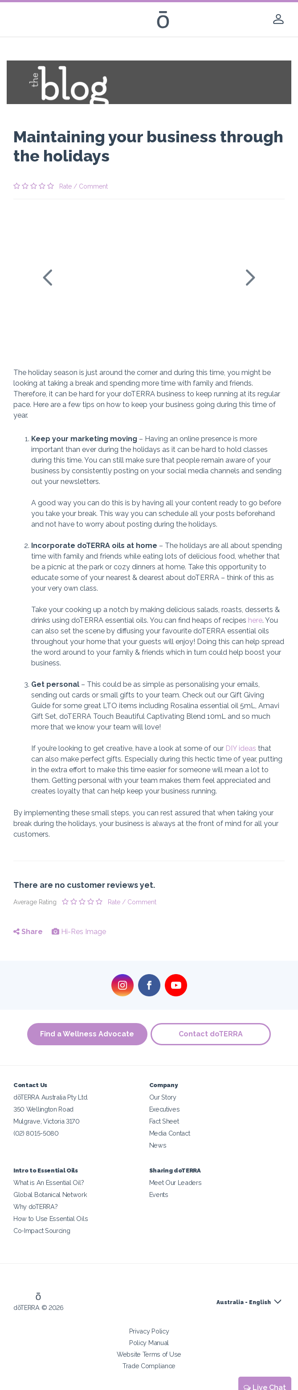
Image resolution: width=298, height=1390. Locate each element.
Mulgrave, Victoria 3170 (46, 1121)
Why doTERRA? (35, 1206)
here (255, 620)
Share (28, 931)
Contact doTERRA (212, 1034)
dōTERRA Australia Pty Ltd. (50, 1097)
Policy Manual (149, 1342)
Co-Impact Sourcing (41, 1230)
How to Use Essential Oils (50, 1218)
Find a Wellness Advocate (87, 1034)
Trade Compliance (149, 1366)
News (158, 1145)
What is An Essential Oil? (48, 1182)
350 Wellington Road (43, 1109)
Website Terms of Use (149, 1354)
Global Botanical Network (50, 1194)
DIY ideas (240, 748)
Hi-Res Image (79, 931)
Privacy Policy (149, 1331)
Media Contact (169, 1133)
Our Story (162, 1097)
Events (158, 1194)
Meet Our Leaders (175, 1182)
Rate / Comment (83, 186)
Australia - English (243, 1302)
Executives (164, 1109)
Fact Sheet (164, 1121)
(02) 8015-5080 (36, 1133)
